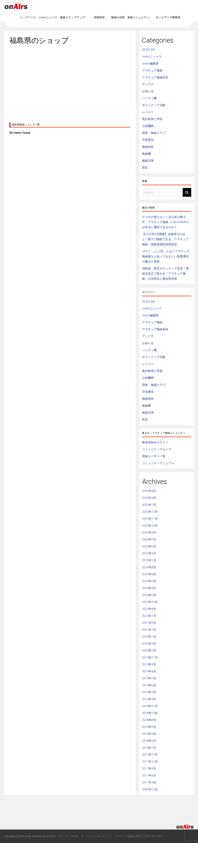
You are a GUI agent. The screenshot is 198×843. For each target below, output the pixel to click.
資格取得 (99, 17)
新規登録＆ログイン (155, 442)
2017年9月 (149, 768)
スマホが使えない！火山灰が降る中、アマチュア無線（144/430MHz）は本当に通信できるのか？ (166, 222)
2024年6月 (149, 574)
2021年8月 (149, 623)
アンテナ (148, 84)
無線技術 (148, 147)
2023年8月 (149, 609)
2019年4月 (149, 699)
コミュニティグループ (156, 449)
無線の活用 (118, 17)
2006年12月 (150, 789)
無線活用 (148, 160)
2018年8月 (149, 720)
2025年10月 (150, 525)
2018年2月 (149, 741)
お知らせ (148, 91)
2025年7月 (149, 539)
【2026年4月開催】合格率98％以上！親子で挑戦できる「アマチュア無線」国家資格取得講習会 (165, 239)
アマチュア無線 (152, 70)
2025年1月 (149, 560)
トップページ (28, 17)
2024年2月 (149, 595)
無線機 (146, 153)
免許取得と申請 (152, 119)
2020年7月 (149, 636)
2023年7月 (149, 616)
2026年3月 (149, 498)
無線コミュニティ (138, 17)
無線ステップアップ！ (73, 17)
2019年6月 (149, 685)
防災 (145, 167)
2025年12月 (150, 511)
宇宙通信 (148, 140)
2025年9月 (149, 532)
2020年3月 (149, 643)
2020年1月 (149, 650)
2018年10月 (150, 713)
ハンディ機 (149, 98)
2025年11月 (150, 518)
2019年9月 (149, 664)
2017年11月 (150, 761)
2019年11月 (150, 657)
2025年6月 (149, 546)
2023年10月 (150, 602)
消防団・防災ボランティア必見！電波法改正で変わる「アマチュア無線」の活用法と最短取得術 (165, 273)
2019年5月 (149, 692)
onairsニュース (48, 17)
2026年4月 (149, 491)
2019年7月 (149, 678)
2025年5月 (149, 553)
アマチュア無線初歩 (155, 77)
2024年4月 (149, 588)
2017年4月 (149, 782)
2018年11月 (150, 706)
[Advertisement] (69, 82)
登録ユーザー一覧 (153, 456)
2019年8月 (149, 671)
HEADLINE (148, 49)
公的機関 (148, 126)
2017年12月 (150, 754)
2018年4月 (149, 734)
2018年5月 (149, 727)
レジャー (148, 112)
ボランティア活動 (153, 105)
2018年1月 (149, 747)
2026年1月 (149, 505)
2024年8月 (149, 567)
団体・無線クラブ (153, 133)
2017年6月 (149, 775)
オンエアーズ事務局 (168, 17)
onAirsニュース (152, 56)
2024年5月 (149, 581)
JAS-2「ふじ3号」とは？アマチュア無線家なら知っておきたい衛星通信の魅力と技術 (165, 256)
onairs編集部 (150, 63)
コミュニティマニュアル (158, 463)
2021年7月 (149, 629)
